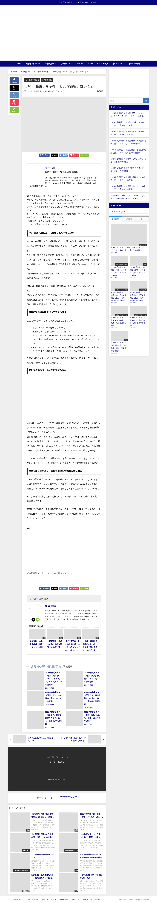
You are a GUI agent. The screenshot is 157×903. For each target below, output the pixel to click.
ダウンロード (118, 64)
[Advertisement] (78, 41)
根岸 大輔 (100, 91)
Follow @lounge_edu (68, 796)
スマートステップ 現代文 (97, 64)
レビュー (79, 64)
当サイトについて (33, 64)
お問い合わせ (134, 64)
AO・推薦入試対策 (32, 80)
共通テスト (65, 64)
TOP (19, 64)
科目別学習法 (50, 64)
